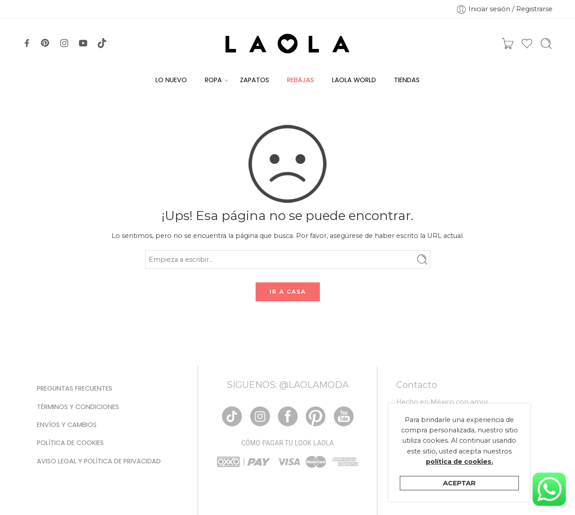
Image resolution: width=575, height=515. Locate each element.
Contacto (416, 384)
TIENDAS (407, 79)
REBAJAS (300, 79)
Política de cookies (70, 442)
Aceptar (459, 483)
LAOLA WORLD (354, 79)
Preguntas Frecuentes (74, 388)
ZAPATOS (254, 79)
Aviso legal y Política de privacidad (99, 461)
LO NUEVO (171, 79)
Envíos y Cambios (67, 424)
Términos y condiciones (78, 406)
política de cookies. (459, 462)
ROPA (213, 80)
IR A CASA (288, 291)
